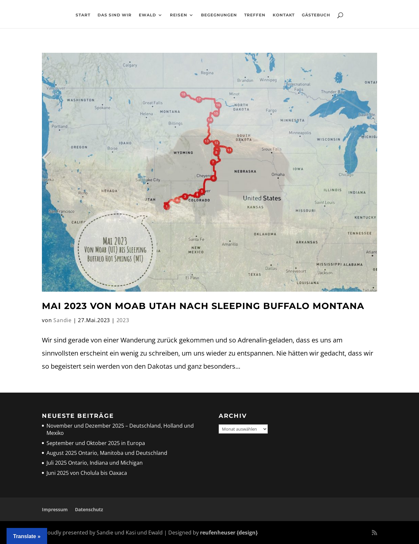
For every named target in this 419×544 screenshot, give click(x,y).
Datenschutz (89, 509)
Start (83, 15)
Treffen (254, 15)
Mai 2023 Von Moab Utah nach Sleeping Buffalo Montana (203, 306)
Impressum (55, 509)
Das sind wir (115, 15)
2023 (123, 320)
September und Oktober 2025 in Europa (95, 443)
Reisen (178, 15)
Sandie (62, 320)
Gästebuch (316, 15)
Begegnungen (219, 15)
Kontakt (284, 15)
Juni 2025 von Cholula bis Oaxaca (86, 472)
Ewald (147, 15)
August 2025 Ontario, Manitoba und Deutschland (106, 453)
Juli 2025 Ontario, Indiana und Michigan (94, 462)
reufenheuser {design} (229, 532)
